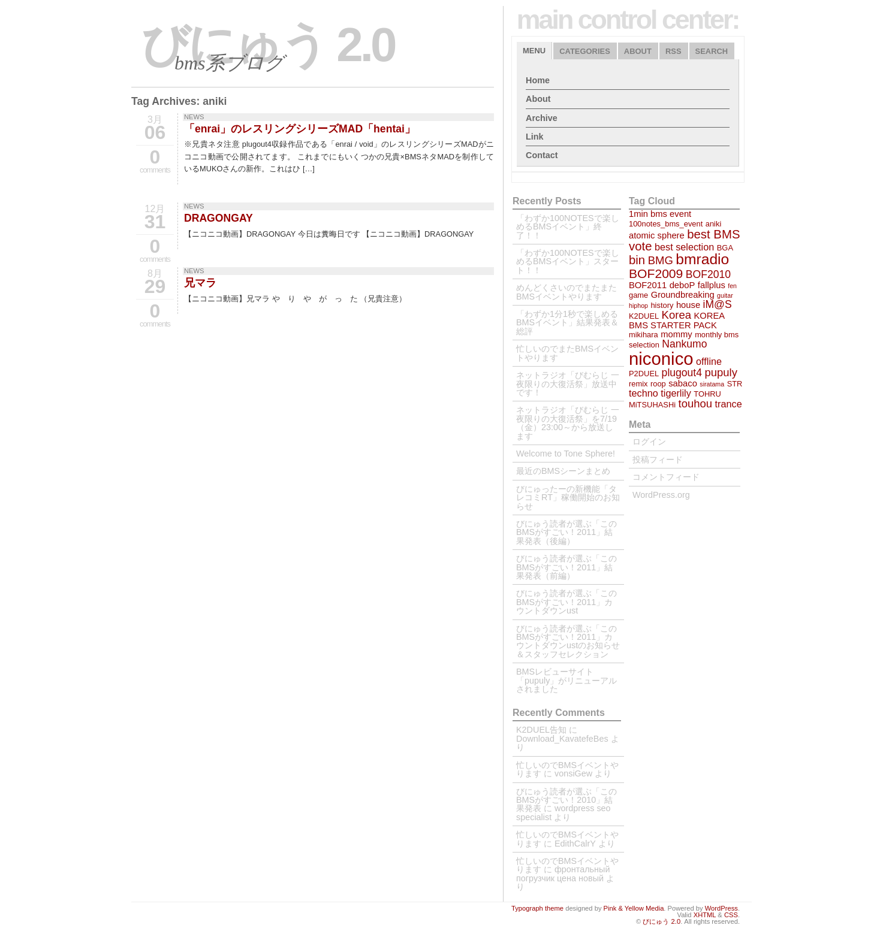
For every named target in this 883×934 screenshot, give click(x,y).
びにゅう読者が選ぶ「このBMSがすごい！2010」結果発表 (566, 800)
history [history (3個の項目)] (661, 305)
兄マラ (200, 283)
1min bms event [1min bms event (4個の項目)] (660, 214)
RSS (673, 51)
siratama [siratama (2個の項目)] (712, 384)
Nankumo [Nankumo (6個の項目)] (684, 344)
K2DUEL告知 (541, 729)
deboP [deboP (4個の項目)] (682, 285)
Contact (542, 155)
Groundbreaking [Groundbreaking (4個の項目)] (683, 295)
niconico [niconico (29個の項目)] (661, 358)
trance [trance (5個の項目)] (728, 403)
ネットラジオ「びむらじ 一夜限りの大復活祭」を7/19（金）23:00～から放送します (567, 422)
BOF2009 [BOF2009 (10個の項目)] (656, 273)
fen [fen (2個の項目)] (732, 285)
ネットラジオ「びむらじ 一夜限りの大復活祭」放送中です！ (567, 383)
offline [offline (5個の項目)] (709, 361)
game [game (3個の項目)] (638, 295)
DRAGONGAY (218, 218)
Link (535, 136)
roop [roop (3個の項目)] (658, 383)
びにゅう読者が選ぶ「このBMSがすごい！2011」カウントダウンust (566, 601)
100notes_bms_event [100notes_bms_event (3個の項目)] (666, 223)
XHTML (705, 914)
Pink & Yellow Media (634, 908)
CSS (731, 914)
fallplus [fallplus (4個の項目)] (711, 285)
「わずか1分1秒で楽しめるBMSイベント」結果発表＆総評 (567, 322)
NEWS (194, 116)
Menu (534, 50)
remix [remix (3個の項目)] (638, 383)
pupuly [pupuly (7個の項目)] (720, 372)
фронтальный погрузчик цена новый (563, 873)
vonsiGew (573, 773)
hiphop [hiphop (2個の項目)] (638, 305)
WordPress (721, 908)
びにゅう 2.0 (267, 44)
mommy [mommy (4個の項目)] (676, 334)
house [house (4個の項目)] (688, 305)
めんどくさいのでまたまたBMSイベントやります (566, 292)
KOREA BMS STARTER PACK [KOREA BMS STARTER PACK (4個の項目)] (676, 320)
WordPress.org (661, 495)
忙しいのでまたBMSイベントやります (567, 353)
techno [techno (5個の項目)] (643, 393)
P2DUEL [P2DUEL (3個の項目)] (644, 373)
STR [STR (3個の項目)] (735, 383)
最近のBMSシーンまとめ (563, 471)
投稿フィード (657, 459)
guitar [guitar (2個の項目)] (725, 295)
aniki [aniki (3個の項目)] (714, 223)
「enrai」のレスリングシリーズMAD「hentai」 (299, 129)
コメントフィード (666, 477)
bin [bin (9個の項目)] (637, 260)
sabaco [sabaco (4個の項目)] (682, 383)
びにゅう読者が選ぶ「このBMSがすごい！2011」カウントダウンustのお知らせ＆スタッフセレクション (568, 641)
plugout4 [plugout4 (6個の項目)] (682, 373)
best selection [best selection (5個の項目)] (684, 246)
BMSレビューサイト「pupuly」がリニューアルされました (566, 680)
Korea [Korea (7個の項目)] (676, 315)
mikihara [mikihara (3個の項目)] (643, 334)
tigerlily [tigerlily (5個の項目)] (676, 393)
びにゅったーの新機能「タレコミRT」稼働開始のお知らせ (568, 497)
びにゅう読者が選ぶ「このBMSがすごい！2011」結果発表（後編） (566, 532)
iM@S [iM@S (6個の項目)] (717, 304)
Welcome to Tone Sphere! (565, 453)
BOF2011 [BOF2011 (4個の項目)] (648, 285)
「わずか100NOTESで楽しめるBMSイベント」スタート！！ (567, 261)
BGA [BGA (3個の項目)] (725, 247)
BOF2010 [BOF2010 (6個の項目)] (708, 274)
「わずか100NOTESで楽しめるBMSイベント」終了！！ (567, 226)
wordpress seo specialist (563, 812)
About (638, 51)
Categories (584, 51)
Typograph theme (537, 908)
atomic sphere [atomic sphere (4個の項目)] (657, 235)
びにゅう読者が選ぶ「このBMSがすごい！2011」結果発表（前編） (566, 567)
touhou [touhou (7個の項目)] (696, 403)
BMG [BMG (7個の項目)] (660, 260)
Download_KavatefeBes (562, 738)
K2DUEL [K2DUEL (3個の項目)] (644, 316)
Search (711, 51)
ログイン (649, 441)
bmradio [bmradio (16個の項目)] (702, 259)
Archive (541, 118)
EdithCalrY (575, 843)
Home (538, 80)
